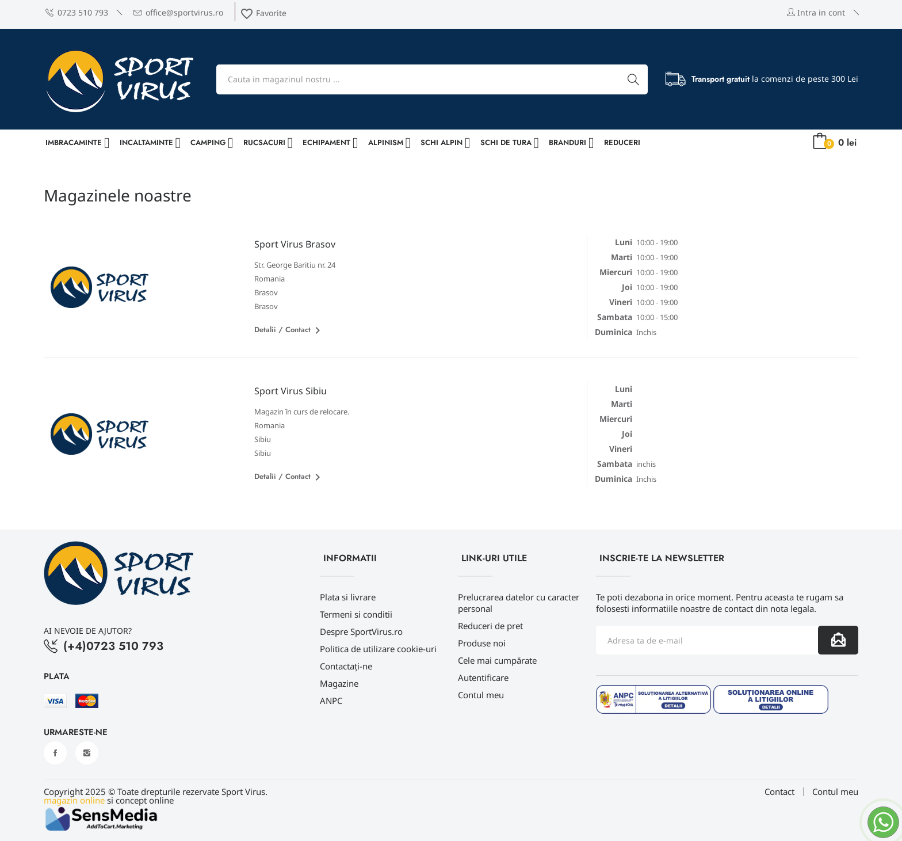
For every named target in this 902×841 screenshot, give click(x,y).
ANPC (331, 700)
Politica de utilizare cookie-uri (378, 648)
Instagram (86, 752)
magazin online (74, 800)
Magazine (339, 683)
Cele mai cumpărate (497, 660)
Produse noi (482, 643)
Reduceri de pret (490, 625)
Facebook (55, 752)
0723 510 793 (76, 12)
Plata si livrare (348, 597)
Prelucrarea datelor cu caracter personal (518, 602)
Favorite (263, 12)
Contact (779, 791)
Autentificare (483, 677)
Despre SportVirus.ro (361, 631)
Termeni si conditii (356, 614)
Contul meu (481, 695)
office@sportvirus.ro (178, 12)
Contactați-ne (346, 666)
